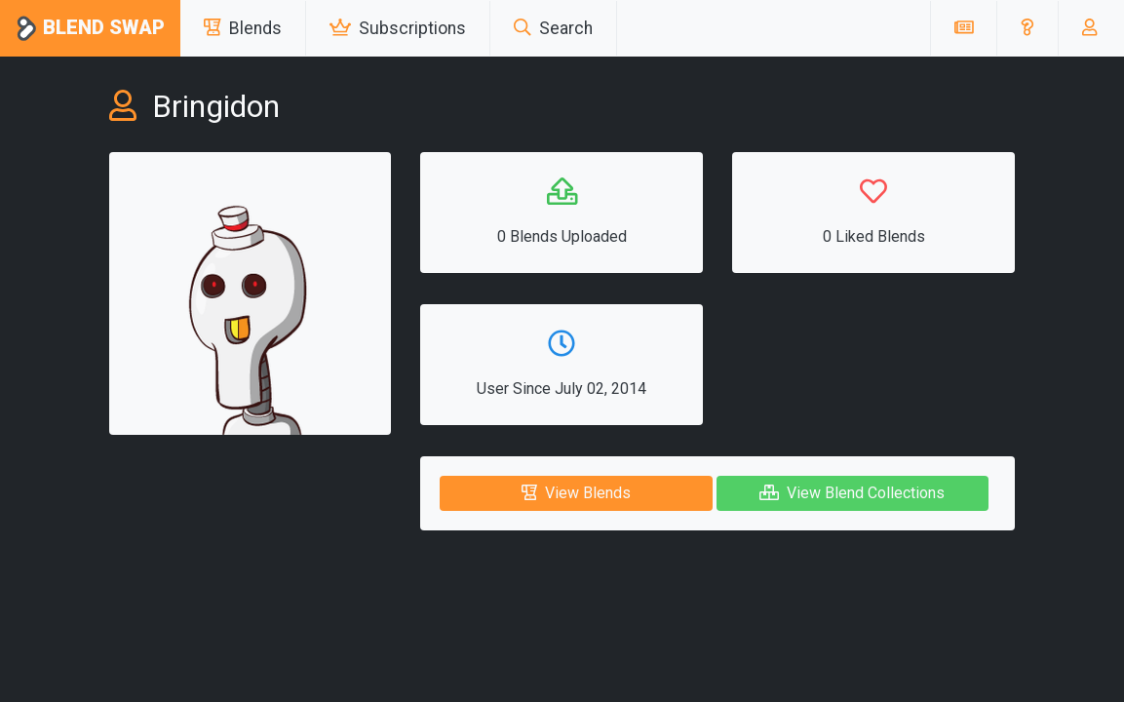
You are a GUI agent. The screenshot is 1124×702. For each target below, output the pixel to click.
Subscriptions (397, 28)
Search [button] (553, 28)
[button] (1027, 28)
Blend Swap (90, 29)
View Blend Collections (852, 493)
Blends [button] (243, 28)
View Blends (576, 493)
